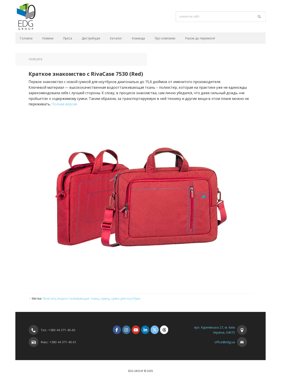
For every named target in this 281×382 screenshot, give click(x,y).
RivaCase (49, 298)
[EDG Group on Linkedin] (145, 329)
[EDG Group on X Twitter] (155, 329)
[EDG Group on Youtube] (136, 329)
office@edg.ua (224, 342)
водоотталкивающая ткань (78, 298)
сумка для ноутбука (125, 298)
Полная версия (64, 104)
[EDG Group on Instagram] (126, 329)
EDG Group (45, 16)
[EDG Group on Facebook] (117, 329)
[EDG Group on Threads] (164, 329)
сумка (105, 298)
